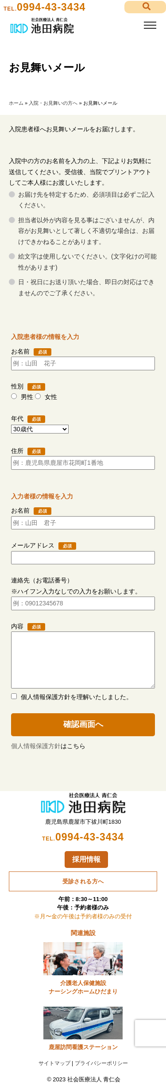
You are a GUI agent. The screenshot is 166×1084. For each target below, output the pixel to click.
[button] (145, 7)
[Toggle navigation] (150, 25)
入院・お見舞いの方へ (53, 103)
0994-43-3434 (51, 7)
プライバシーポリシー (101, 1063)
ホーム (16, 103)
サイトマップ (54, 1063)
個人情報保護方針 (36, 745)
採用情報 (86, 859)
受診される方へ (83, 881)
